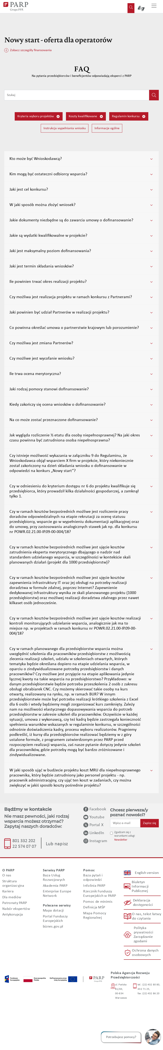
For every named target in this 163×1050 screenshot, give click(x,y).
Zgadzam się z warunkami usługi (124, 834)
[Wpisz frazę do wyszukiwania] (76, 95)
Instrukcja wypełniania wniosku (64, 128)
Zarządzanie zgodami (142, 939)
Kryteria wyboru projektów (38, 116)
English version (147, 873)
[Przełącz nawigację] (154, 6)
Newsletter (120, 839)
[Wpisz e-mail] (125, 823)
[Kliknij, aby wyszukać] (154, 95)
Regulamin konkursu (129, 116)
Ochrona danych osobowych (145, 953)
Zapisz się (149, 823)
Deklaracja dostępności (143, 903)
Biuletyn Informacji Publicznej (140, 886)
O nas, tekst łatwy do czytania (146, 916)
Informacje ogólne (107, 128)
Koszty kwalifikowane (86, 116)
